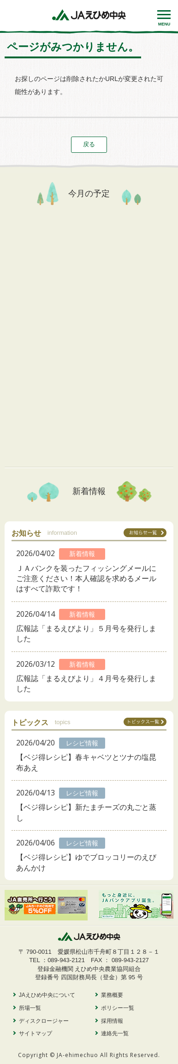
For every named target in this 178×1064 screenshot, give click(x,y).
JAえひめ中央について (47, 995)
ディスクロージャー (44, 1021)
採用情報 (112, 1021)
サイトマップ (35, 1033)
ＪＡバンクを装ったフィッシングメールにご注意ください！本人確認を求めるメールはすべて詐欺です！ (86, 578)
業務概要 (112, 995)
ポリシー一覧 (117, 1008)
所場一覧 (30, 1008)
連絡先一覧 (115, 1033)
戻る (89, 144)
